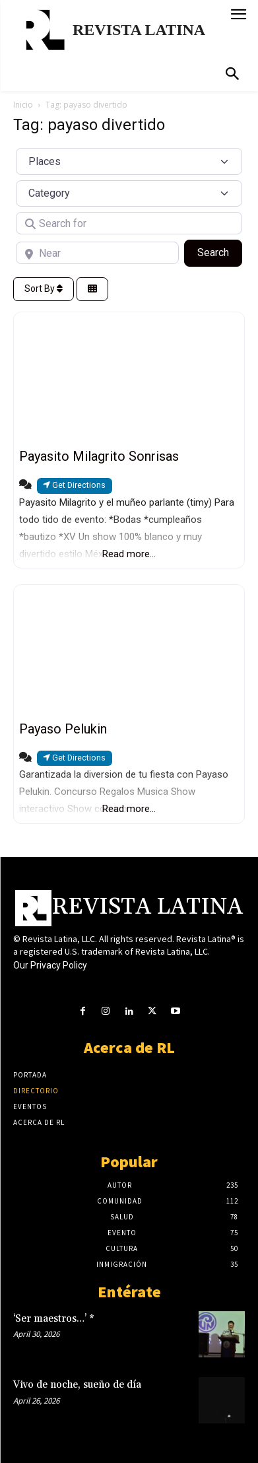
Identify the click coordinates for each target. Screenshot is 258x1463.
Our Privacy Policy (50, 965)
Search (219, 251)
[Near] (97, 253)
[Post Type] (129, 161)
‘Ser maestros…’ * (53, 1318)
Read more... (129, 554)
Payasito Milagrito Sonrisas (99, 456)
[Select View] (92, 289)
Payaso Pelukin (63, 729)
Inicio (23, 104)
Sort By (43, 288)
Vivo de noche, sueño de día (77, 1384)
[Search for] (129, 223)
